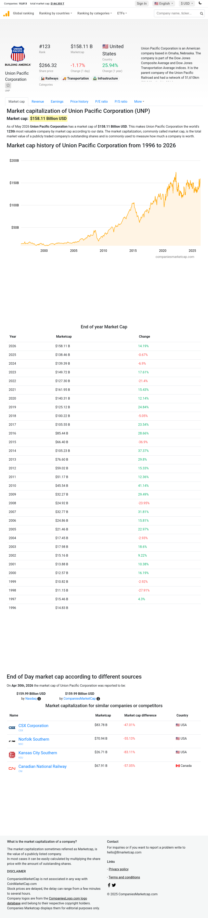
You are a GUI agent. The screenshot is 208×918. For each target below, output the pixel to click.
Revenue (38, 101)
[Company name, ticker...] (179, 13)
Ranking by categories (93, 13)
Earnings (57, 101)
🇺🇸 (162, 3)
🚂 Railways (49, 78)
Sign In (142, 3)
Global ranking (23, 13)
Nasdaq (31, 698)
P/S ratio (121, 101)
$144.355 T (57, 3)
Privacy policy (119, 869)
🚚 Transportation (75, 78)
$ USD (185, 3)
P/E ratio (101, 101)
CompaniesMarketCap (80, 698)
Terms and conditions (124, 877)
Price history (79, 101)
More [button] (138, 101)
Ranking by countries (54, 13)
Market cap (17, 101)
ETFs (121, 13)
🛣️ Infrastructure (105, 78)
